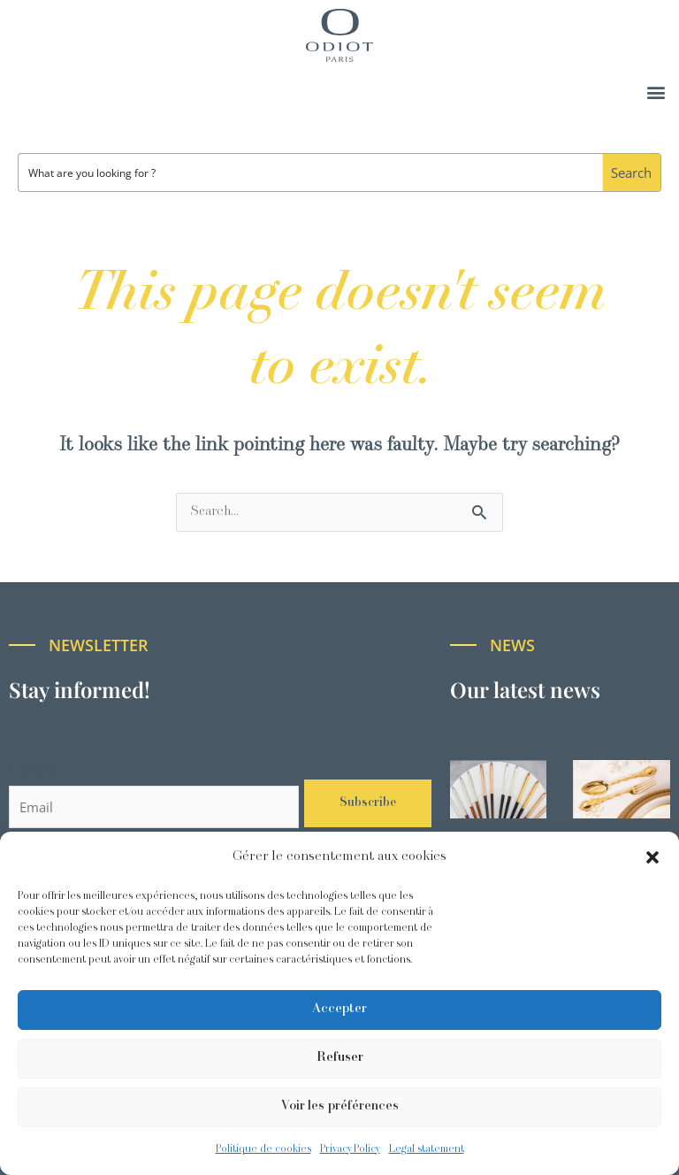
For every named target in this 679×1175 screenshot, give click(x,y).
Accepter (339, 1009)
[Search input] (311, 172)
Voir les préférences (340, 1106)
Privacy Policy (350, 1149)
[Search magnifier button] (631, 172)
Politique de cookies (263, 1149)
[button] (652, 857)
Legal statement (426, 1149)
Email (31, 772)
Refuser (340, 1057)
